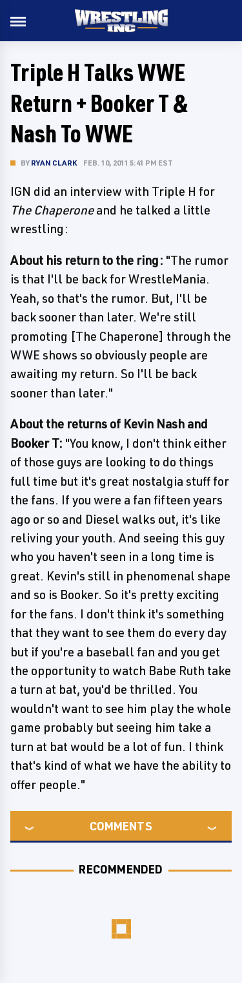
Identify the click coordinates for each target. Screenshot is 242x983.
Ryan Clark (54, 162)
